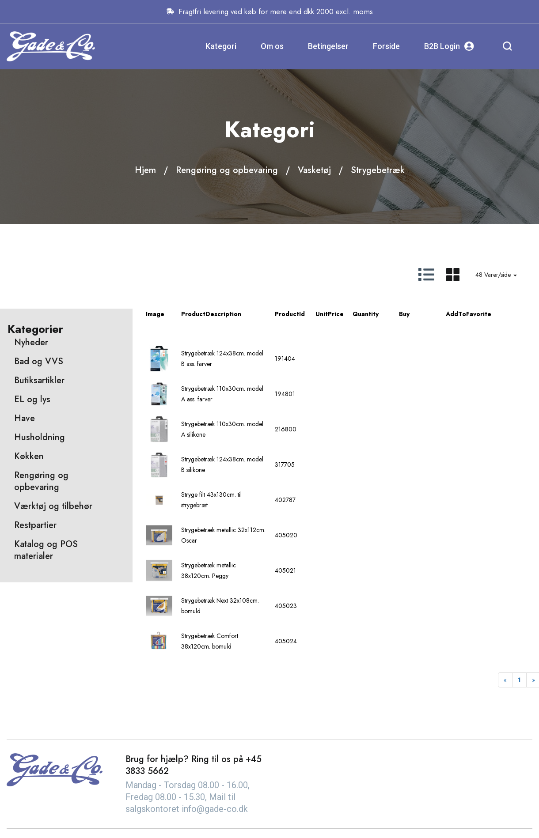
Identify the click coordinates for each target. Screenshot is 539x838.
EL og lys (32, 399)
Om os (272, 46)
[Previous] (505, 679)
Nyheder (31, 342)
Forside (386, 46)
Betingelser (328, 46)
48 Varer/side (496, 274)
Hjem (145, 170)
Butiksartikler (39, 380)
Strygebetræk (378, 170)
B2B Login (449, 46)
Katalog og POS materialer (46, 550)
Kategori (220, 46)
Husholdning (39, 437)
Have (24, 418)
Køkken (29, 456)
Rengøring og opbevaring (227, 170)
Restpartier (35, 525)
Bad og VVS (38, 361)
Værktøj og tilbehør (53, 506)
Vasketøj (314, 170)
